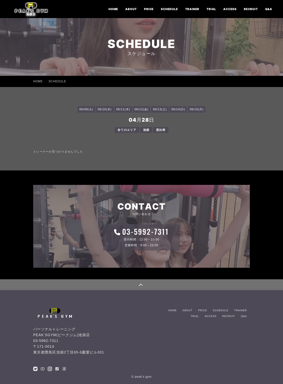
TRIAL (211, 9)
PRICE (149, 9)
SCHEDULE (169, 9)
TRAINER (192, 9)
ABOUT (131, 9)
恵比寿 (161, 129)
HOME (113, 9)
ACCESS (230, 9)
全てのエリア (126, 129)
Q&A (268, 9)
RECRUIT (251, 9)
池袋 (146, 129)
